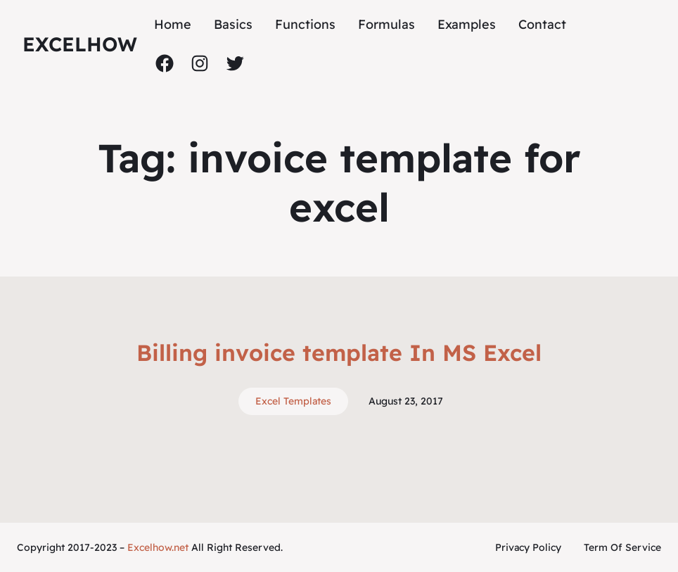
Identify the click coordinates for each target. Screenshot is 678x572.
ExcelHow (80, 44)
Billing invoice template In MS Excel (339, 352)
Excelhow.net (157, 547)
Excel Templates (293, 401)
